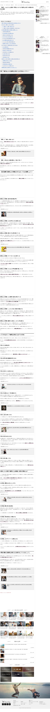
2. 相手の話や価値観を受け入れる (8, 48)
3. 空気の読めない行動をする (7, 64)
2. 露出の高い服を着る (6, 62)
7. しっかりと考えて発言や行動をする (9, 41)
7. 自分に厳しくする (6, 57)
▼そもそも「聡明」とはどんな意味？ (8, 24)
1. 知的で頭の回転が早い (7, 31)
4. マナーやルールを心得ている (8, 36)
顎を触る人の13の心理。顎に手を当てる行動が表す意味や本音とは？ (44, 19)
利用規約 (22, 701)
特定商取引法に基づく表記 (16, 705)
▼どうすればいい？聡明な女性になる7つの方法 (9, 45)
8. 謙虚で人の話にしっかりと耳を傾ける (9, 43)
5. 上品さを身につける (6, 53)
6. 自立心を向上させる (6, 55)
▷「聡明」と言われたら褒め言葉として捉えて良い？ (11, 28)
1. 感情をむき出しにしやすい (7, 60)
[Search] (12, 1)
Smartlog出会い (41, 701)
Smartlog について (15, 701)
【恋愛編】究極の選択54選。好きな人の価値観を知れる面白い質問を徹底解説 (44, 15)
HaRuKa (1, 10)
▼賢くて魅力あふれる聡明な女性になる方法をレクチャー (11, 23)
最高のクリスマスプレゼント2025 (33, 701)
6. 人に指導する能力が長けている (8, 40)
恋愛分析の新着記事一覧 (45, 53)
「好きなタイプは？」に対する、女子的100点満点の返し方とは (44, 45)
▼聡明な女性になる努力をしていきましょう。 (9, 67)
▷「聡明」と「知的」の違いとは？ (8, 26)
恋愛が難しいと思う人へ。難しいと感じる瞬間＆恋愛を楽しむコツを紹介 (44, 50)
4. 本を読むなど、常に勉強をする (8, 52)
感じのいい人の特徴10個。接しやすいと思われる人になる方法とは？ (44, 41)
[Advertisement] (8, 600)
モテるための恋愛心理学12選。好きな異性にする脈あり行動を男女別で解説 (15, 644)
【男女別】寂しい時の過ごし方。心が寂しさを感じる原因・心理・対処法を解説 (16, 649)
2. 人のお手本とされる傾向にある (8, 33)
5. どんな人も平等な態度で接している (9, 38)
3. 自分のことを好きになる (7, 50)
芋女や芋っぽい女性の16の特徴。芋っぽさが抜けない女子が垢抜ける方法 (15, 654)
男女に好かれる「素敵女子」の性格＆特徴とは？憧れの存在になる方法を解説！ (16, 659)
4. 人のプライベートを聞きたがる (8, 65)
